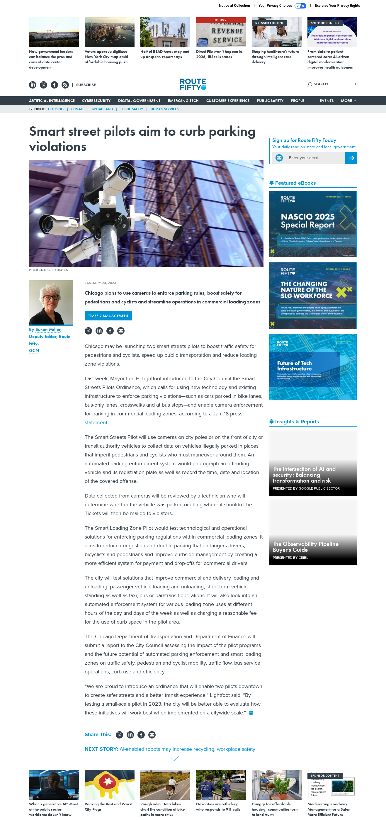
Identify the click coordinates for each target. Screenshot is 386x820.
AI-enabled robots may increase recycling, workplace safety (187, 749)
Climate (77, 109)
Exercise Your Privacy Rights (337, 6)
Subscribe (86, 84)
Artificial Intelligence (52, 100)
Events (327, 100)
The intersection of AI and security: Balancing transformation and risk (304, 474)
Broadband (102, 109)
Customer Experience (227, 100)
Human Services (164, 109)
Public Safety (270, 100)
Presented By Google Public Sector (306, 488)
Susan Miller (47, 329)
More (349, 100)
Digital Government (139, 100)
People (297, 100)
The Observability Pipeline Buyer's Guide (306, 547)
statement (96, 422)
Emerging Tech (183, 100)
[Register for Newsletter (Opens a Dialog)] (351, 158)
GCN (34, 350)
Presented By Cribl (290, 557)
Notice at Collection (234, 6)
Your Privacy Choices (282, 6)
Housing (56, 109)
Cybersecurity (96, 100)
